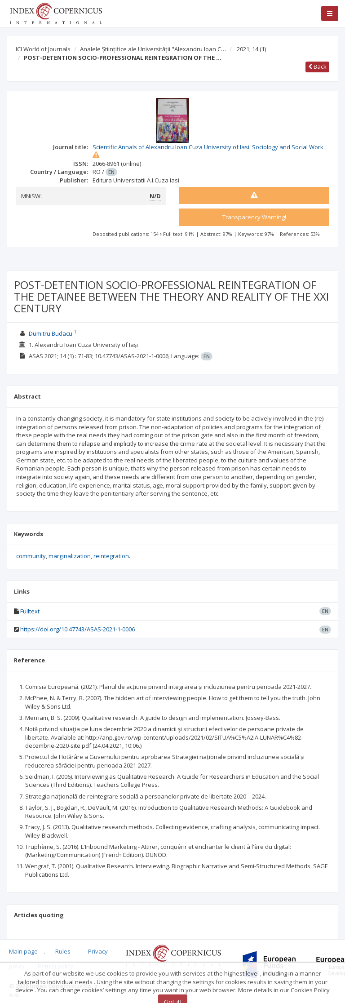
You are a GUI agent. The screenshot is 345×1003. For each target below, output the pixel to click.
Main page (23, 951)
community (31, 556)
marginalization (70, 556)
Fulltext (30, 611)
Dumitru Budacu (50, 333)
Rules (63, 951)
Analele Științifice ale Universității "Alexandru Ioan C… (153, 49)
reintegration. (111, 556)
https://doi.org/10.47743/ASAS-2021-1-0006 (77, 629)
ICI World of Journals (43, 49)
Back (317, 66)
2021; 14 (251, 49)
